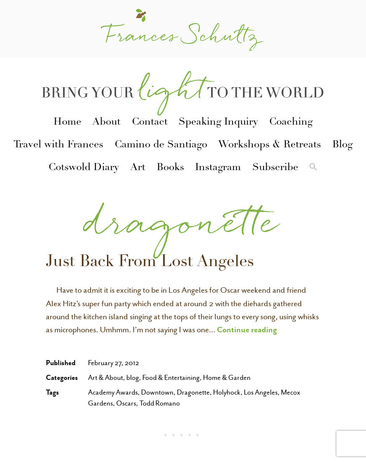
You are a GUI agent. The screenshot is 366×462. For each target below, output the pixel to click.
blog (132, 378)
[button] (313, 168)
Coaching (291, 123)
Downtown (157, 392)
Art (137, 168)
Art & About (105, 378)
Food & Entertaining (171, 378)
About (106, 123)
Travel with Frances (58, 145)
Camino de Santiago (161, 145)
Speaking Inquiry (218, 123)
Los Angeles (261, 392)
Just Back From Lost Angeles (150, 263)
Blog (342, 145)
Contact (150, 123)
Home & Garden (227, 378)
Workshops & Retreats (269, 145)
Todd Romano (159, 403)
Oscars (126, 403)
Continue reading (247, 329)
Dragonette (193, 392)
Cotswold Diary (83, 168)
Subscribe (275, 168)
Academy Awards (113, 392)
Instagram (218, 168)
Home (67, 123)
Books (170, 168)
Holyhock (226, 392)
